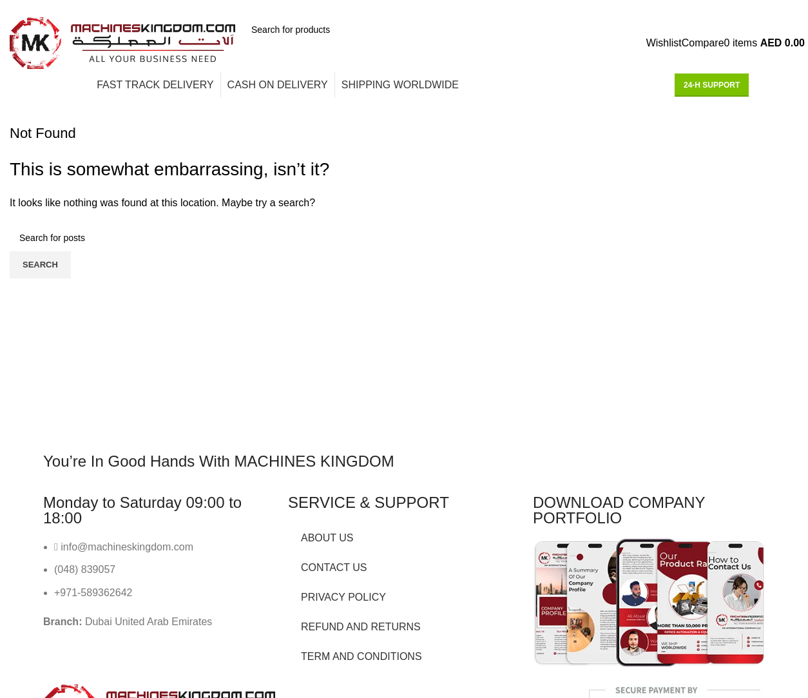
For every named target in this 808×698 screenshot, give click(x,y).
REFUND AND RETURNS (361, 626)
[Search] (340, 29)
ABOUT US (327, 537)
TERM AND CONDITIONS (361, 656)
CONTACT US (334, 567)
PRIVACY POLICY (343, 597)
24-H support (712, 85)
